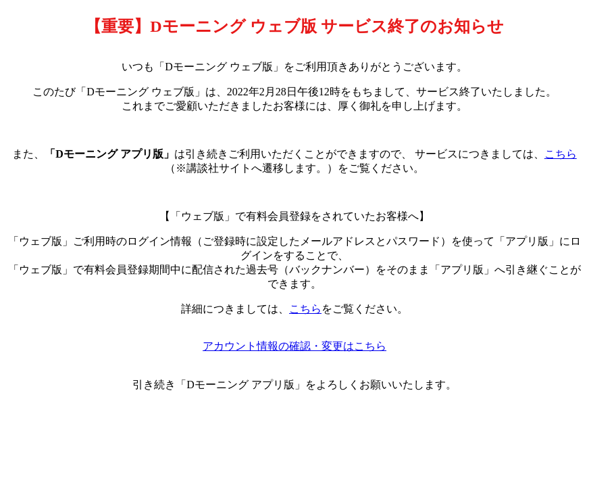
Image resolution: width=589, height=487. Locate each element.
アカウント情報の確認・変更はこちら (294, 346)
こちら (560, 154)
